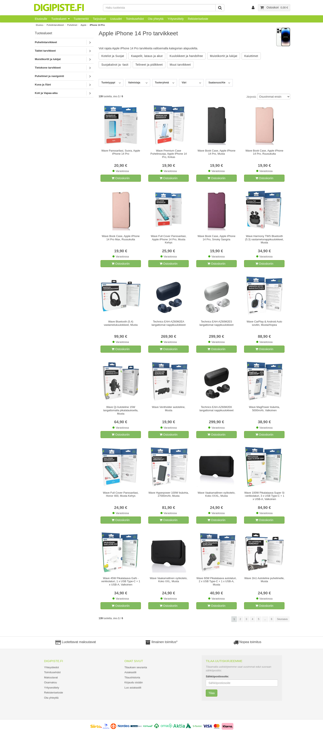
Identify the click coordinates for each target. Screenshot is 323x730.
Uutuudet (116, 18)
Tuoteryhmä (162, 82)
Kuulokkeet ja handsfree (186, 56)
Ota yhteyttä (155, 18)
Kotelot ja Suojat (112, 56)
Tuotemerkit (81, 18)
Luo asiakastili (132, 687)
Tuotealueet (58, 18)
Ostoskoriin (121, 178)
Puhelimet (72, 25)
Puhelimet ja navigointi (49, 76)
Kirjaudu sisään (133, 682)
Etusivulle (41, 18)
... (265, 619)
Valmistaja (134, 82)
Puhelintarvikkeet (55, 25)
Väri (184, 82)
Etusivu (39, 25)
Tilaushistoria (132, 677)
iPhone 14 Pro (97, 25)
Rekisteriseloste (198, 18)
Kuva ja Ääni (43, 84)
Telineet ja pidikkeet (149, 64)
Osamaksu (50, 682)
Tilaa (211, 693)
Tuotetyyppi (108, 82)
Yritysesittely (175, 18)
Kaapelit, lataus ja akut (147, 56)
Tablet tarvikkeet (45, 50)
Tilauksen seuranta (135, 667)
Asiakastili (130, 672)
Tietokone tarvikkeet (48, 67)
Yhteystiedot (51, 667)
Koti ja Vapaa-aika (46, 93)
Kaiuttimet (251, 56)
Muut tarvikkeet (180, 64)
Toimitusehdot (135, 18)
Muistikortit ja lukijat (48, 59)
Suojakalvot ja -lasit (114, 64)
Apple (83, 25)
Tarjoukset (99, 18)
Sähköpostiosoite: (217, 676)
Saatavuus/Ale (216, 82)
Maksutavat (51, 677)
